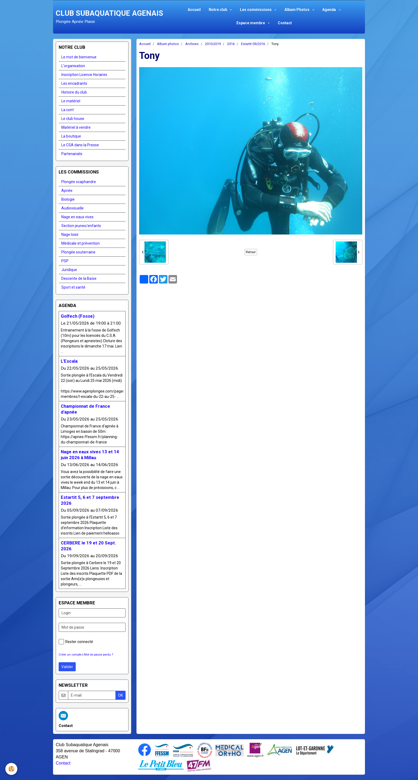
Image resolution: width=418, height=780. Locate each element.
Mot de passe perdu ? (98, 654)
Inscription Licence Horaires (84, 74)
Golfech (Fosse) (77, 316)
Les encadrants (74, 83)
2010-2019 (213, 44)
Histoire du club (74, 92)
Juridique (69, 270)
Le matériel (70, 101)
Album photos (168, 44)
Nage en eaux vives (77, 217)
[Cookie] (11, 769)
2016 (231, 44)
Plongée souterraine (78, 252)
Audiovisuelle (72, 208)
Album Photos (297, 9)
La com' (67, 110)
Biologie (68, 199)
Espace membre (251, 23)
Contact (285, 23)
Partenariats (71, 154)
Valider (67, 667)
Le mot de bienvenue (79, 57)
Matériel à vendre (76, 127)
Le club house (72, 118)
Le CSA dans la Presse (80, 145)
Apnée (67, 190)
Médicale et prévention (80, 243)
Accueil (194, 9)
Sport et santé (73, 287)
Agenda (329, 9)
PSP (65, 261)
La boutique (71, 136)
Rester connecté (76, 641)
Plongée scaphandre (78, 182)
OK (120, 695)
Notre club (218, 9)
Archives (192, 44)
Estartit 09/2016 (253, 44)
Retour (251, 252)
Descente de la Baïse (79, 278)
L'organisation (73, 66)
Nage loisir (70, 234)
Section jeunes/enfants (81, 226)
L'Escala (69, 361)
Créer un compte (70, 654)
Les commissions (256, 9)
